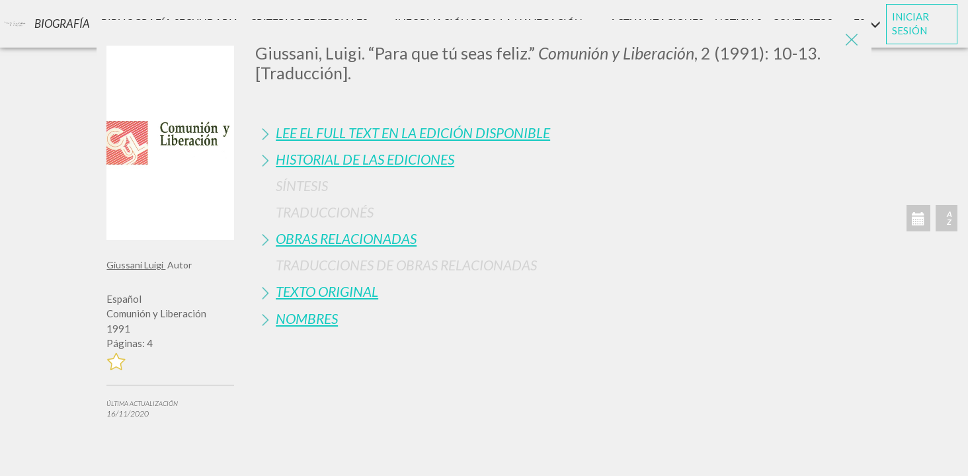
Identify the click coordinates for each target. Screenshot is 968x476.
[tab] (558, 132)
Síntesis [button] (302, 185)
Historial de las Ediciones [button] (365, 159)
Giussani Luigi (135, 264)
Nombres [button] (307, 318)
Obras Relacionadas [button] (346, 238)
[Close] (851, 39)
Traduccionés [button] (325, 211)
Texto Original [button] (327, 291)
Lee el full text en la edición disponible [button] (413, 132)
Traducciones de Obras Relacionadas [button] (406, 264)
